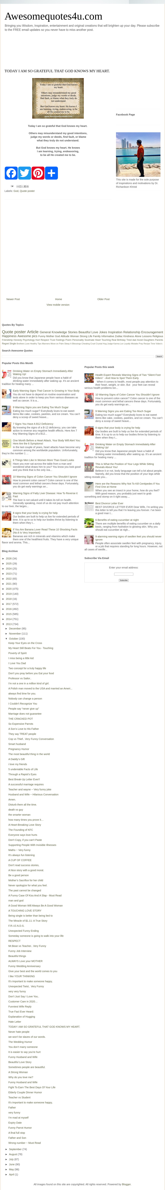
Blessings (76, 344)
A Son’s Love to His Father (23, 728)
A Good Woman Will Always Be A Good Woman (35, 905)
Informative (107, 336)
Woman (74, 336)
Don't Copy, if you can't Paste (25, 840)
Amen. (12, 799)
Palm (61, 344)
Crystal (99, 344)
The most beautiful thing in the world (29, 754)
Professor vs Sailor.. (19, 678)
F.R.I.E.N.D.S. (16, 925)
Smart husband (17, 744)
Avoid (140, 340)
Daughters (149, 340)
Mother (50, 336)
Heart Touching (103, 340)
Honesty (18, 340)
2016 (9, 609)
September (15, 1149)
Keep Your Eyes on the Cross (25, 643)
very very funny (17, 991)
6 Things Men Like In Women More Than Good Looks (43, 460)
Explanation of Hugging (21, 1016)
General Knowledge (53, 332)
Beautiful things (17, 956)
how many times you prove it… (26, 819)
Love (94, 332)
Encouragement (152, 332)
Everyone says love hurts (22, 834)
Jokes (103, 332)
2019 (9, 593)
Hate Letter (14, 1021)
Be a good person (18, 875)
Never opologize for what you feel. (27, 885)
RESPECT (14, 940)
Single (13, 343)
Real (114, 340)
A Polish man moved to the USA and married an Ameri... (40, 688)
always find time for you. (22, 693)
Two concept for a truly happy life (27, 668)
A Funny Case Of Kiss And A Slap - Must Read (34, 895)
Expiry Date (15, 1122)
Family (97, 336)
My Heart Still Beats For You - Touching (30, 648)
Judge (110, 344)
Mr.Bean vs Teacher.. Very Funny (27, 946)
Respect (45, 340)
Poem (68, 340)
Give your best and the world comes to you (32, 971)
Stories (73, 332)
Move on (54, 344)
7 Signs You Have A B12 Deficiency (33, 423)
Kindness (128, 336)
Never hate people (18, 1031)
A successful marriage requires (26, 784)
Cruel (92, 344)
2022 (9, 578)
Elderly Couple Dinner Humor (25, 1092)
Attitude (65, 336)
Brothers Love (23, 344)
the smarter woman (19, 814)
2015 (9, 614)
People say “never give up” (23, 708)
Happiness (9, 336)
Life (90, 336)
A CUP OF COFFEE (20, 860)
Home (58, 299)
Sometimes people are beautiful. (26, 1067)
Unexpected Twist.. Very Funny (26, 986)
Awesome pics (27, 336)
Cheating (86, 344)
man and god (15, 900)
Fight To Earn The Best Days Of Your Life (31, 1087)
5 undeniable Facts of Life (23, 769)
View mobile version (58, 304)
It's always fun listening (21, 855)
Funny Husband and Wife (23, 1057)
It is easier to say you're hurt (24, 1052)
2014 (9, 619)
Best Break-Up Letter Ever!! (24, 779)
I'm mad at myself (18, 1117)
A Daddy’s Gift (16, 759)
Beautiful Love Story (19, 1062)
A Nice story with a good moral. (26, 870)
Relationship (131, 332)
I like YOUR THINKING (21, 976)
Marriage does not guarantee (25, 713)
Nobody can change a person (25, 698)
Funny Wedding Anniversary (24, 966)
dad (134, 340)
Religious (157, 336)
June (12, 1164)
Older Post (103, 299)
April (12, 1174)
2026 (9, 558)
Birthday (121, 340)
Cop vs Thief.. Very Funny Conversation (31, 739)
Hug (105, 344)
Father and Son (17, 1137)
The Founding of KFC (20, 829)
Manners (46, 344)
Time (153, 344)
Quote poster (27, 191)
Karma (116, 344)
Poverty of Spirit (17, 653)
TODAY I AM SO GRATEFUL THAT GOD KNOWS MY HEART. (44, 1026)
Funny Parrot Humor (20, 1127)
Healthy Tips (35, 344)
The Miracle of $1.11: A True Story (27, 920)
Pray (141, 344)
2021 (9, 583)
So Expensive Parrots (20, 723)
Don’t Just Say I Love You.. (23, 996)
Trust (52, 340)
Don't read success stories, (23, 865)
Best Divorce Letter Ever (109, 503)
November (15, 633)
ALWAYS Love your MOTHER (25, 961)
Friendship (7, 340)
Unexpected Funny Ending (23, 930)
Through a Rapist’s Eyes (22, 774)
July (11, 1159)
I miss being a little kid (21, 658)
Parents (159, 340)
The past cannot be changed (24, 890)
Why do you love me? (20, 1077)
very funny (14, 1112)
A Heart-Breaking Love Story (24, 824)
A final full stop (16, 1132)
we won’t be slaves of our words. (27, 1036)
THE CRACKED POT (20, 718)
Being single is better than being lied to (30, 915)
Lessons (147, 336)
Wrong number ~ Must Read (24, 1142)
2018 (9, 598)
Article (33, 331)
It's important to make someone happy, (30, 981)
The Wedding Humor (20, 1041)
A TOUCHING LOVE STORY (24, 910)
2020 (9, 588)
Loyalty (127, 344)
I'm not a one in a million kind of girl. (28, 683)
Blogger (126, 1184)
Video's (159, 344)
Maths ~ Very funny (19, 850)
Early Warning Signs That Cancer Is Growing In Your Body (46, 390)
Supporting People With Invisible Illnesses (32, 845)
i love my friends (17, 764)
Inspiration (115, 332)
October (14, 638)
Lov (121, 344)
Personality (78, 340)
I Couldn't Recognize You (22, 703)
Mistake (134, 344)
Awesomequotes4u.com (53, 16)
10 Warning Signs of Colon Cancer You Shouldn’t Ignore (45, 476)
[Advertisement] (67, 50)
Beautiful (84, 332)
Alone (138, 336)
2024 (9, 568)
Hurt (37, 340)
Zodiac (119, 336)
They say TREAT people (22, 733)
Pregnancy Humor (18, 749)
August (13, 1154)
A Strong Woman (18, 1072)
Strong (83, 336)
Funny (42, 336)
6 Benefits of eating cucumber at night (117, 519)
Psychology (29, 340)
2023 (9, 573)
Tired (129, 340)
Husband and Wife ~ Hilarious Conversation (33, 794)
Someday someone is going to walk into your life (36, 935)
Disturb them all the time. (22, 804)
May (12, 1169)
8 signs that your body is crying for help (35, 512)
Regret (5, 343)
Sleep (67, 344)
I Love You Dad (17, 663)
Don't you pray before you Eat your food (31, 673)
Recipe (147, 344)
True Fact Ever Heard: (21, 1011)
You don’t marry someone (23, 1047)
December (15, 628)
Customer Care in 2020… (23, 1001)
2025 (9, 563)
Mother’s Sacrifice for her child (25, 880)
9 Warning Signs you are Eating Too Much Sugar (40, 407)
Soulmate (89, 340)
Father (12, 1107)
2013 (9, 624)
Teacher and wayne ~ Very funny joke (29, 789)
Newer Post (13, 299)
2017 (9, 604)
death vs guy (15, 809)
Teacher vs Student (19, 1097)
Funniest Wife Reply (19, 1006)
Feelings (60, 340)
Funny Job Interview (19, 951)
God (16, 191)
